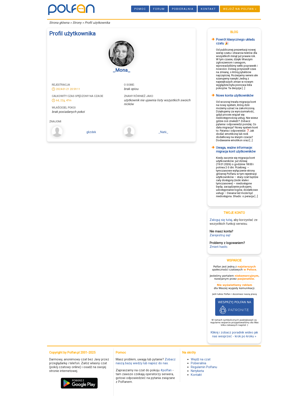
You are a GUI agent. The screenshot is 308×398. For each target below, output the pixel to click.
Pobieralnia (183, 8)
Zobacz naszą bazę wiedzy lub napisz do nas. (146, 361)
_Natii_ (163, 132)
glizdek (91, 132)
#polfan (166, 370)
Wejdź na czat (200, 359)
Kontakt (208, 8)
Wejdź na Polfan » (240, 8)
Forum (159, 8)
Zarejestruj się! (220, 235)
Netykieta (197, 371)
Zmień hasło (218, 247)
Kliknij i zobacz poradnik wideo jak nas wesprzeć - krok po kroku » (234, 334)
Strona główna (59, 23)
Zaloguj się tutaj (221, 220)
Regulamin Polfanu (204, 367)
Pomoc (140, 8)
